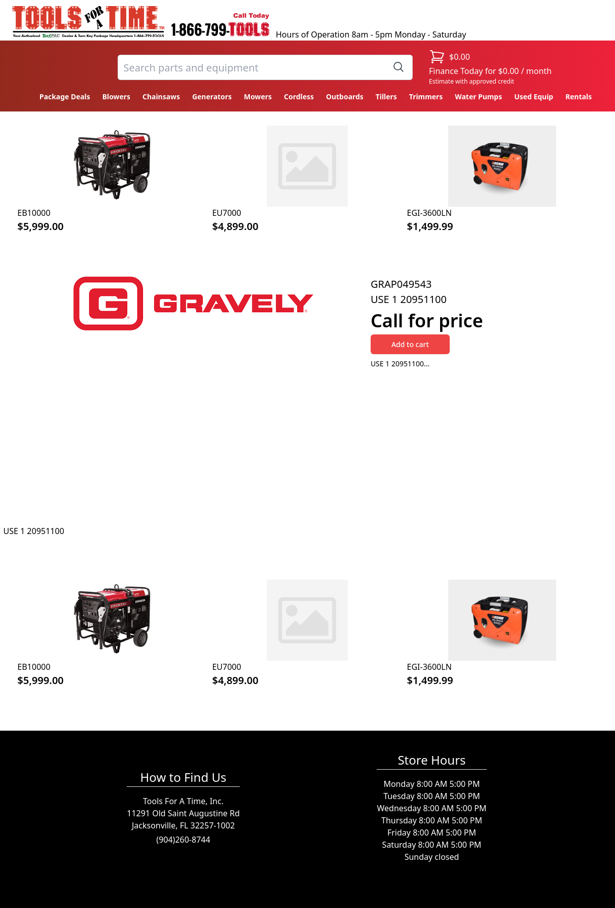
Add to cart (410, 344)
